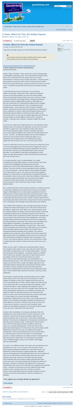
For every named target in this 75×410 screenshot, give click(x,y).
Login (70, 29)
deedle (24, 36)
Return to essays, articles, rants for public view (15, 391)
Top (71, 384)
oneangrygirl (18, 36)
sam (27, 36)
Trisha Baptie (8, 383)
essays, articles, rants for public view (33, 26)
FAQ (58, 29)
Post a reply (7, 40)
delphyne (11, 36)
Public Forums (17, 26)
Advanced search (67, 7)
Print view (67, 26)
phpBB (32, 406)
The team (39, 403)
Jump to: (44, 392)
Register (64, 29)
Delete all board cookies (50, 403)
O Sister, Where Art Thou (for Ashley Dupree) (24, 34)
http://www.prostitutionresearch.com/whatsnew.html (19, 66)
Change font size (70, 26)
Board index (8, 26)
